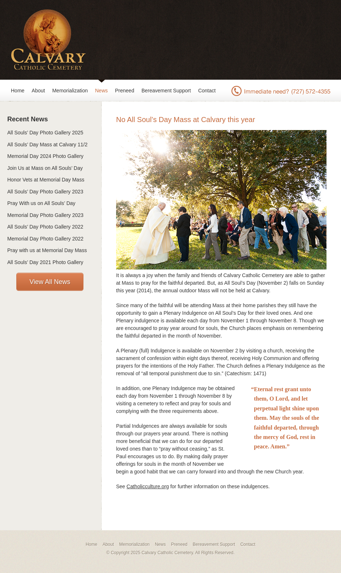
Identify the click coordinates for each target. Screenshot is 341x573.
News (101, 90)
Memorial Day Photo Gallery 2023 (45, 215)
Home (17, 90)
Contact (206, 90)
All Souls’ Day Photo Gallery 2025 (45, 132)
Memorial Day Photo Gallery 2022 (45, 239)
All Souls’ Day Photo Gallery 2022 (45, 227)
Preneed (124, 90)
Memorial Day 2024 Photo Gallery (45, 156)
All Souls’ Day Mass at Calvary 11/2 (47, 144)
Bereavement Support (166, 90)
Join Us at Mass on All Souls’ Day (45, 168)
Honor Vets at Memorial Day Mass (45, 180)
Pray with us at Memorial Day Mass (47, 250)
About (38, 90)
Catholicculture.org (148, 486)
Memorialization (70, 90)
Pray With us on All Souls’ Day (41, 203)
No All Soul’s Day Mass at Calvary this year (185, 120)
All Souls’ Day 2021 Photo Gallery (45, 262)
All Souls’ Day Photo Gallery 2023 (45, 192)
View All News (49, 281)
